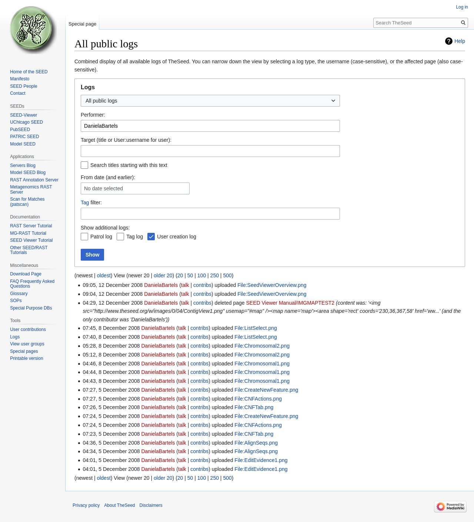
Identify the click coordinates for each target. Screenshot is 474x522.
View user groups (27, 344)
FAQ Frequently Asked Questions (32, 284)
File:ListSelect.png (255, 328)
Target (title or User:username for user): (126, 140)
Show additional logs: (105, 228)
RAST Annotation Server (34, 180)
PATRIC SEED (24, 136)
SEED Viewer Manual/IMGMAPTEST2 (290, 303)
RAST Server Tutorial (31, 225)
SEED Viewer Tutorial (31, 240)
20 (180, 275)
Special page (82, 24)
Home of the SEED (28, 71)
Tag (85, 202)
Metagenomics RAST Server (31, 189)
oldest (103, 275)
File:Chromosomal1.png (262, 364)
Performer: (93, 115)
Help (459, 41)
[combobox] (210, 101)
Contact (17, 93)
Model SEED (23, 144)
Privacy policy (86, 505)
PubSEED (20, 129)
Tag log (134, 237)
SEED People (23, 86)
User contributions (28, 329)
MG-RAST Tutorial (28, 233)
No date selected (103, 188)
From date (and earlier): (108, 177)
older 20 (163, 275)
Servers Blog (23, 165)
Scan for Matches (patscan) (27, 202)
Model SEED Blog (28, 172)
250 (214, 275)
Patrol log (101, 237)
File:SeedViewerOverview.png (272, 285)
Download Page (25, 274)
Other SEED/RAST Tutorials (28, 250)
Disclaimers (151, 505)
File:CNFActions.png (258, 399)
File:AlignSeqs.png (256, 443)
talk (185, 285)
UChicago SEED (26, 122)
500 (227, 275)
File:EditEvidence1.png (260, 460)
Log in (462, 7)
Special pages (24, 351)
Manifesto (19, 78)
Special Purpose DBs (31, 308)
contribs (202, 285)
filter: (91, 202)
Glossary (18, 293)
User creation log (176, 237)
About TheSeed (119, 505)
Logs (15, 336)
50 (190, 275)
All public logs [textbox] (101, 101)
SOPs (15, 300)
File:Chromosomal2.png (262, 346)
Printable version (26, 358)
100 (201, 275)
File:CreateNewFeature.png (266, 390)
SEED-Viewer (23, 115)
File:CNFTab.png (253, 407)
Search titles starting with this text (128, 165)
